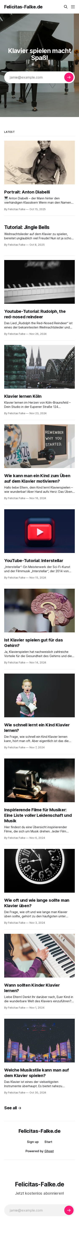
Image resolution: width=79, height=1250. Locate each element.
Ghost (49, 1151)
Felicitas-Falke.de (23, 6)
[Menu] (73, 6)
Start (48, 1142)
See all (12, 1108)
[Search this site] (65, 6)
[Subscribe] (69, 77)
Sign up (33, 1142)
